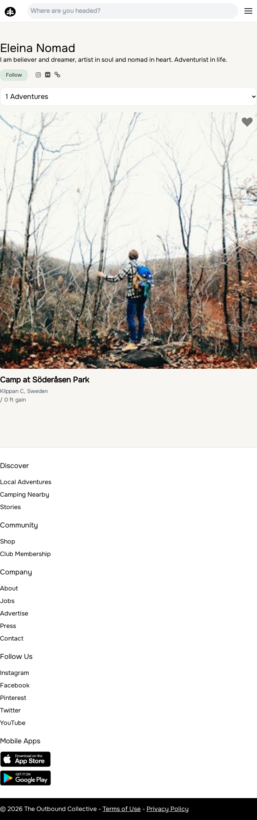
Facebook (14, 685)
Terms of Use (122, 809)
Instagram (14, 673)
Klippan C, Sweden (24, 391)
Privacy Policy (168, 809)
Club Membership (25, 554)
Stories (10, 507)
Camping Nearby (24, 494)
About (9, 588)
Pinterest (13, 698)
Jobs (7, 601)
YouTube (12, 723)
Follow (14, 75)
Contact (12, 638)
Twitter (10, 710)
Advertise (14, 613)
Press (8, 626)
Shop (7, 541)
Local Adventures (25, 482)
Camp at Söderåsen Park (44, 380)
